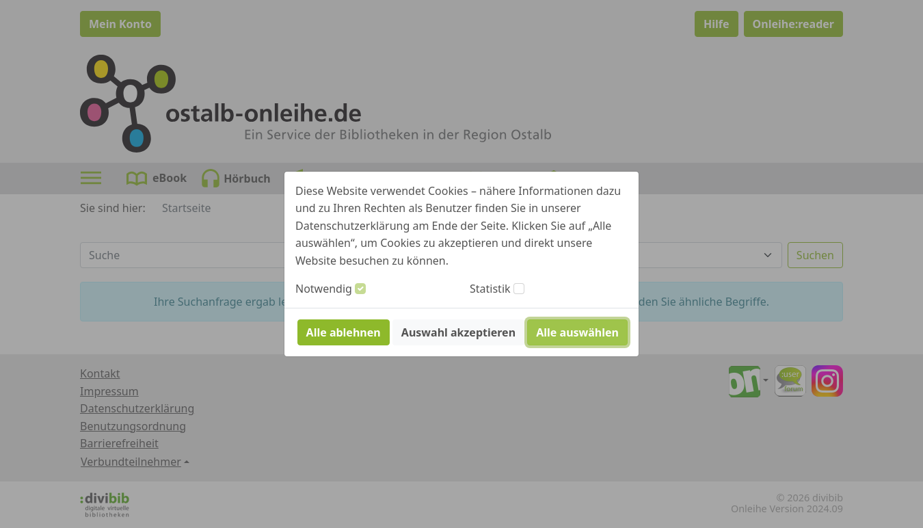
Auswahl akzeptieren (458, 332)
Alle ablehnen (343, 332)
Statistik (490, 288)
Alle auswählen (577, 332)
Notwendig (323, 288)
